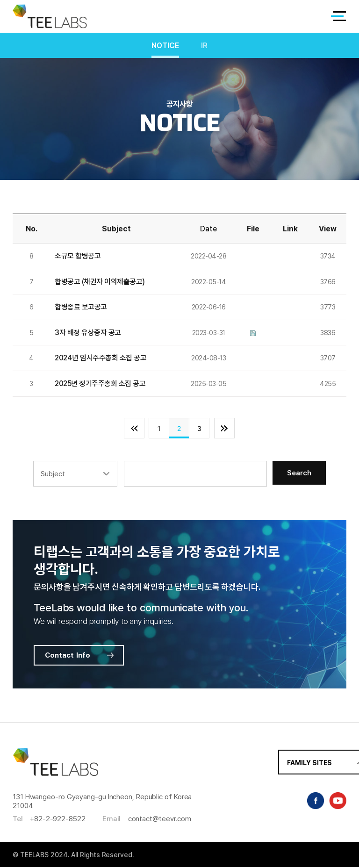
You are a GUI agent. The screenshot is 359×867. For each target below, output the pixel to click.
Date (208, 228)
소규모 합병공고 (78, 255)
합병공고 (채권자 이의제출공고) (100, 281)
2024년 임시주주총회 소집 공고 (100, 357)
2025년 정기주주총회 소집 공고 (100, 383)
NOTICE (165, 45)
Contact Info (80, 655)
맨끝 (224, 428)
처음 (134, 428)
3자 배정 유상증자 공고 (88, 332)
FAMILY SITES (291, 767)
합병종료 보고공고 (81, 306)
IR (204, 45)
